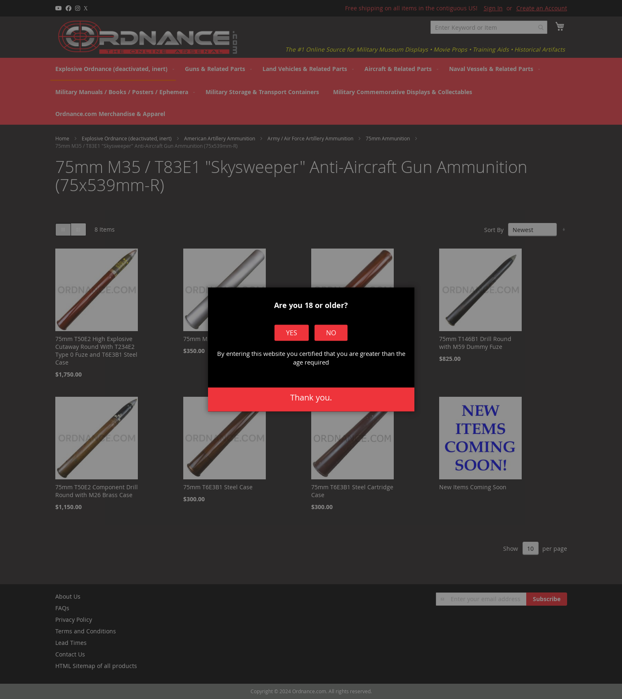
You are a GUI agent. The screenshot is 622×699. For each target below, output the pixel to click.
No (331, 333)
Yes (292, 333)
